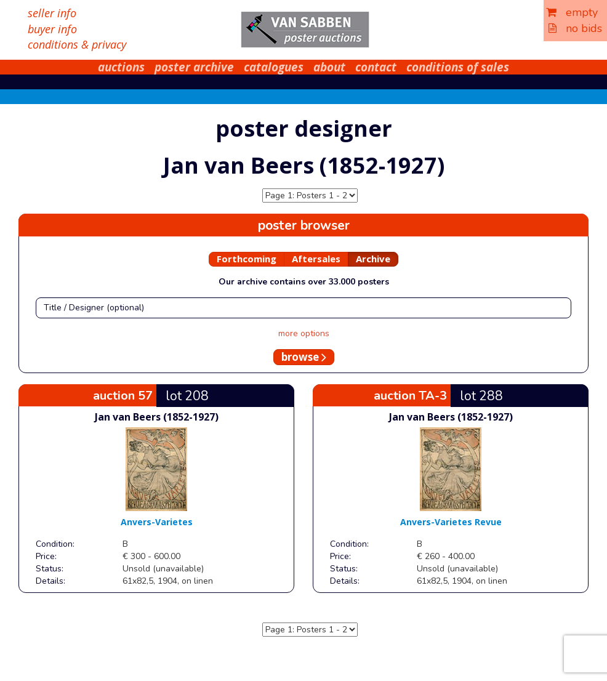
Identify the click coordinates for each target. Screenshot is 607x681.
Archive (373, 258)
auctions (121, 67)
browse (303, 357)
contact (375, 67)
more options (303, 333)
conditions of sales (457, 67)
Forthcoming (246, 258)
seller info (52, 13)
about (329, 67)
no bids (575, 28)
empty (572, 12)
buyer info (52, 29)
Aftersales (316, 258)
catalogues (274, 67)
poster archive (194, 67)
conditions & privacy (77, 44)
